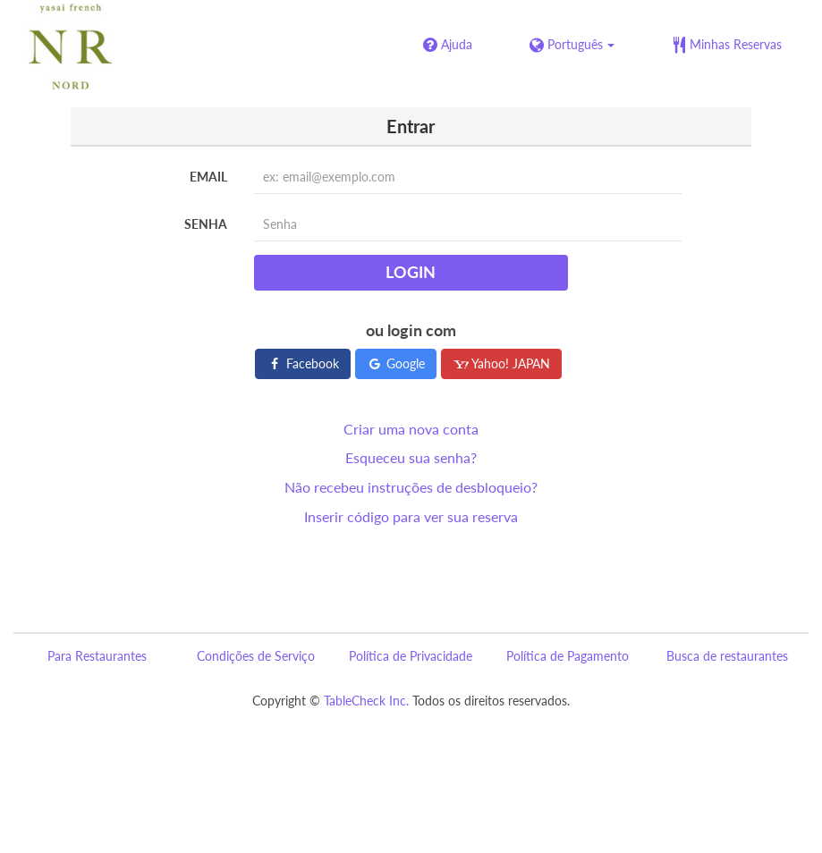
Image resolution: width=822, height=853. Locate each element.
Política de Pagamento (567, 655)
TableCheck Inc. (366, 700)
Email (208, 176)
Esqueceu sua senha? (411, 457)
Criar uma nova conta (411, 428)
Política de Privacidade (410, 655)
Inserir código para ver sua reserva (411, 516)
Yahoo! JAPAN (501, 363)
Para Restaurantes (97, 655)
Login (411, 272)
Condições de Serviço (256, 655)
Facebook (303, 363)
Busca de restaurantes (727, 655)
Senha (205, 224)
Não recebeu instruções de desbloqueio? (411, 486)
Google (396, 363)
